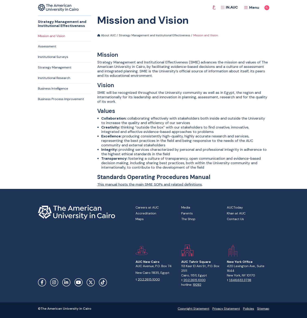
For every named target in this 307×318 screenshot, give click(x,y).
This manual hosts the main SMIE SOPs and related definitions (149, 184)
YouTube (78, 282)
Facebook (42, 282)
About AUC (106, 35)
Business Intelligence (53, 88)
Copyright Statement (193, 308)
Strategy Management (54, 67)
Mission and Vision (51, 36)
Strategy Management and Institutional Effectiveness (154, 35)
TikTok (103, 282)
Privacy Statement (226, 308)
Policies (248, 308)
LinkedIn (66, 282)
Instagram (54, 282)
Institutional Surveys (53, 57)
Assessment (47, 46)
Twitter (91, 282)
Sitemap (263, 308)
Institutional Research (54, 78)
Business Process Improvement (61, 99)
